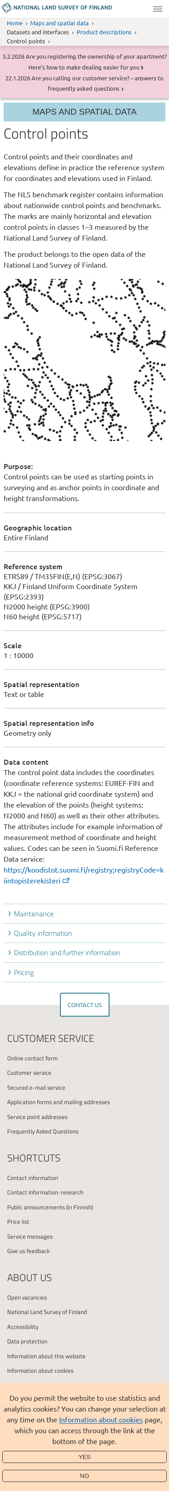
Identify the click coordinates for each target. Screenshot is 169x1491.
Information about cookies (101, 1419)
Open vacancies (27, 1297)
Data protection (27, 1341)
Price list (18, 1221)
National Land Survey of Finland (47, 1311)
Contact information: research (45, 1192)
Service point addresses (37, 1116)
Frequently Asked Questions (42, 1131)
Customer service (29, 1072)
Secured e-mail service (36, 1087)
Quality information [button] (43, 933)
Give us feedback (28, 1250)
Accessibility (22, 1326)
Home (15, 23)
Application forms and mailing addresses (58, 1101)
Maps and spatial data (59, 23)
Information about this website (46, 1356)
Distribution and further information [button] (67, 952)
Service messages (30, 1236)
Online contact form (32, 1058)
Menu (158, 9)
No (84, 1475)
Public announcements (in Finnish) (50, 1207)
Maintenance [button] (34, 913)
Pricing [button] (24, 972)
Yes (84, 1457)
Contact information (32, 1177)
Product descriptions (104, 32)
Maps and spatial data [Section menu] (84, 111)
